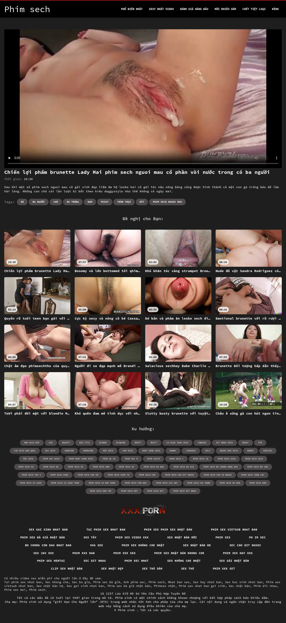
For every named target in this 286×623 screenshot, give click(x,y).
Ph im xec (257, 537)
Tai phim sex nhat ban (105, 529)
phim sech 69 (26, 466)
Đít (142, 201)
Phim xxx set (224, 568)
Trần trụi (124, 201)
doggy (245, 442)
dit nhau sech (224, 442)
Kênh (275, 9)
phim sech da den (230, 483)
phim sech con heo (135, 483)
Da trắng (73, 201)
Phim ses (223, 537)
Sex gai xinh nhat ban (48, 529)
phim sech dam (258, 483)
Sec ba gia (81, 582)
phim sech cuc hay (167, 483)
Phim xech (156, 582)
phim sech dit (155, 491)
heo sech (108, 450)
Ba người (38, 201)
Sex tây (90, 537)
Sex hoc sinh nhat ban (243, 582)
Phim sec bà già (106, 582)
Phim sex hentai (51, 561)
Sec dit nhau (95, 561)
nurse (250, 450)
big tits (85, 442)
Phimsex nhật (164, 586)
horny (173, 450)
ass (51, 442)
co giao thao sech (177, 442)
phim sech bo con (257, 466)
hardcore (88, 450)
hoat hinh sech (151, 450)
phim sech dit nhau (184, 491)
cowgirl (202, 442)
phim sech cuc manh (198, 483)
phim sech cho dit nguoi (179, 475)
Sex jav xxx (43, 553)
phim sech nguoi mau (167, 201)
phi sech (28, 458)
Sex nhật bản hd (197, 545)
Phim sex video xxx (132, 537)
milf (208, 450)
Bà (22, 201)
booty (138, 442)
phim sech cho (147, 475)
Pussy (105, 201)
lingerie (191, 450)
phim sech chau (59, 475)
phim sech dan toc (101, 491)
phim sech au (126, 466)
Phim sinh (127, 610)
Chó (55, 201)
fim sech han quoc (25, 450)
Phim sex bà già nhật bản (42, 537)
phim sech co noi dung (102, 483)
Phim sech (37, 590)
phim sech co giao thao (65, 483)
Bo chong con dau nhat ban (48, 545)
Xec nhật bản (239, 586)
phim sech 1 (176, 458)
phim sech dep (129, 491)
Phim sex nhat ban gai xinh (202, 586)
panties (267, 450)
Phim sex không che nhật (143, 545)
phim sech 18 (200, 458)
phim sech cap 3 (31, 475)
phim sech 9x (75, 466)
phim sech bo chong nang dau (221, 466)
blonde (103, 442)
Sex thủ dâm (152, 568)
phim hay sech (51, 458)
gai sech (50, 450)
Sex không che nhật (184, 561)
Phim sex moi (15, 590)
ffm (260, 442)
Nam (90, 201)
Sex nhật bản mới (182, 537)
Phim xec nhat (136, 561)
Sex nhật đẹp (112, 568)
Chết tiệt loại (254, 9)
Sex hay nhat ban (207, 582)
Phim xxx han (84, 553)
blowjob (120, 442)
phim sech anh (101, 466)
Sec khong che (56, 582)
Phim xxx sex (124, 553)
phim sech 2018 (227, 458)
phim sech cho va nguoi (218, 475)
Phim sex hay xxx (238, 553)
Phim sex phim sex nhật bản (168, 529)
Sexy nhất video (161, 9)
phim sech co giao (31, 483)
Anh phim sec (134, 582)
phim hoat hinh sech (81, 458)
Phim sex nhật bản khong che (179, 553)
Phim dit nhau (265, 586)
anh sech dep (31, 442)
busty (154, 442)
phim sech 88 (51, 466)
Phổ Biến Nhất (131, 9)
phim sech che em (88, 475)
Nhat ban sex (179, 582)
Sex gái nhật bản (234, 561)
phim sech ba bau (154, 466)
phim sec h (131, 458)
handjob (69, 450)
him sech (128, 450)
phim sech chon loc (252, 475)
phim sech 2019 (254, 458)
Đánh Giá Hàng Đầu (194, 9)
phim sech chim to (118, 475)
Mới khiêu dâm (225, 9)
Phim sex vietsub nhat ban (234, 529)
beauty (66, 442)
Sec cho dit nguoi (245, 545)
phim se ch (109, 458)
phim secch (153, 458)
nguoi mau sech (229, 450)
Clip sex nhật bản (66, 568)
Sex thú (187, 568)
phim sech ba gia (184, 466)
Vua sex (96, 545)
